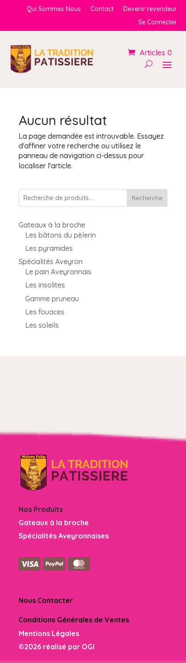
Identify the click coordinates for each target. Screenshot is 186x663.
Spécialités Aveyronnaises (64, 535)
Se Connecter (157, 22)
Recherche (147, 198)
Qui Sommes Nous (54, 9)
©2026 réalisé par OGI (57, 646)
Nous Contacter (46, 600)
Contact (102, 9)
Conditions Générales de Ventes (74, 619)
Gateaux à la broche (54, 522)
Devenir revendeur (150, 9)
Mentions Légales (49, 633)
